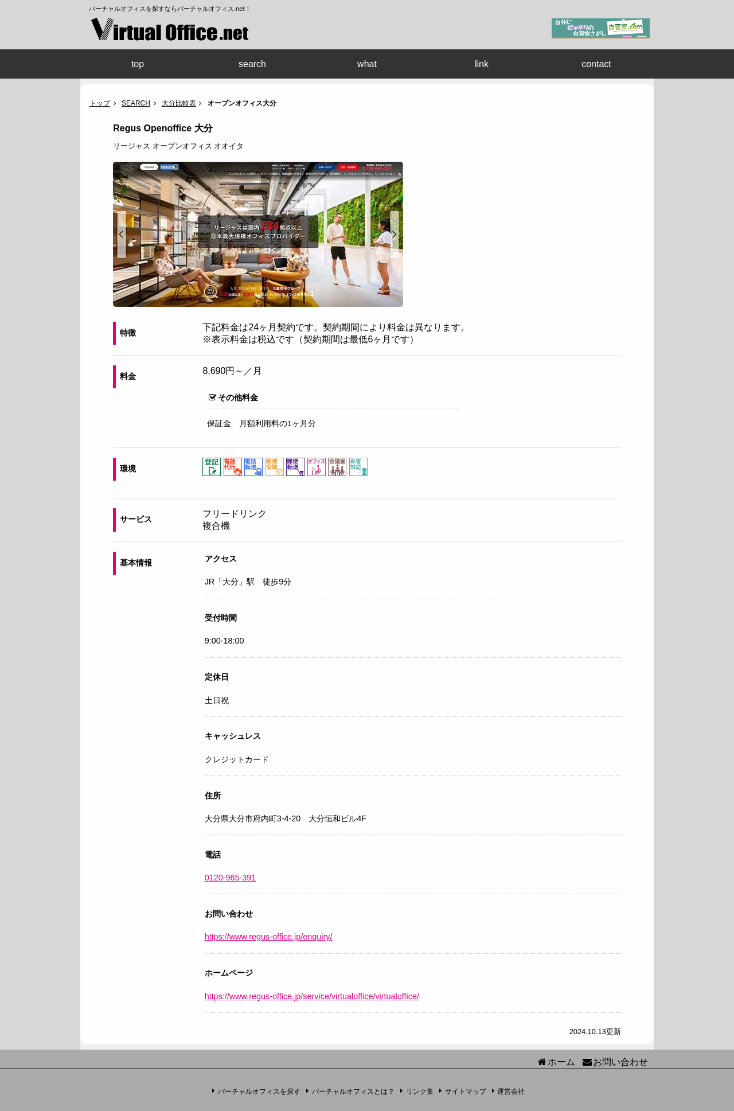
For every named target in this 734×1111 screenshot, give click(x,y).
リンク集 (420, 1091)
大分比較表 (179, 103)
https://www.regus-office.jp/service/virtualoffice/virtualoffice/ (312, 996)
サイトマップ (465, 1091)
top (137, 64)
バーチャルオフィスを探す (259, 1091)
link (482, 64)
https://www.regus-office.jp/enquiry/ (269, 936)
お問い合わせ (620, 1062)
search (252, 64)
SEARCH (136, 103)
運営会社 (511, 1091)
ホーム (561, 1062)
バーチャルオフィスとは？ (353, 1091)
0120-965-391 (230, 877)
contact (596, 64)
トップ (99, 103)
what (367, 64)
